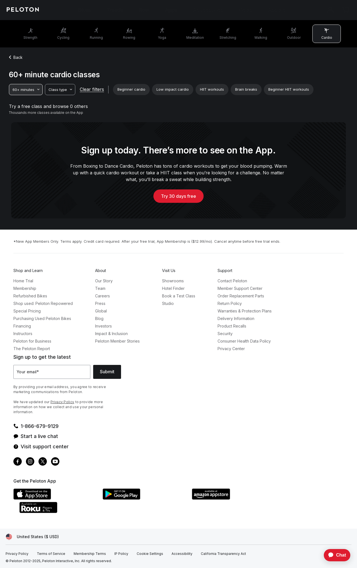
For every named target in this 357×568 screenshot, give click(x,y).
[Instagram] (30, 462)
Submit (107, 371)
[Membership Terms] (90, 554)
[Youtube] (55, 462)
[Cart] (345, 10)
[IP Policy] (121, 554)
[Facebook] (17, 462)
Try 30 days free (178, 196)
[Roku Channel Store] (61, 511)
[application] (334, 555)
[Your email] (51, 372)
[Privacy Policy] (17, 554)
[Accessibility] (182, 554)
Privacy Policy (62, 402)
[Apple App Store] (55, 498)
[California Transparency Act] (223, 554)
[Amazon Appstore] (234, 498)
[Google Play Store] (144, 498)
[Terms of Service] (51, 554)
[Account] (330, 10)
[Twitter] (42, 462)
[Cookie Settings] (150, 554)
